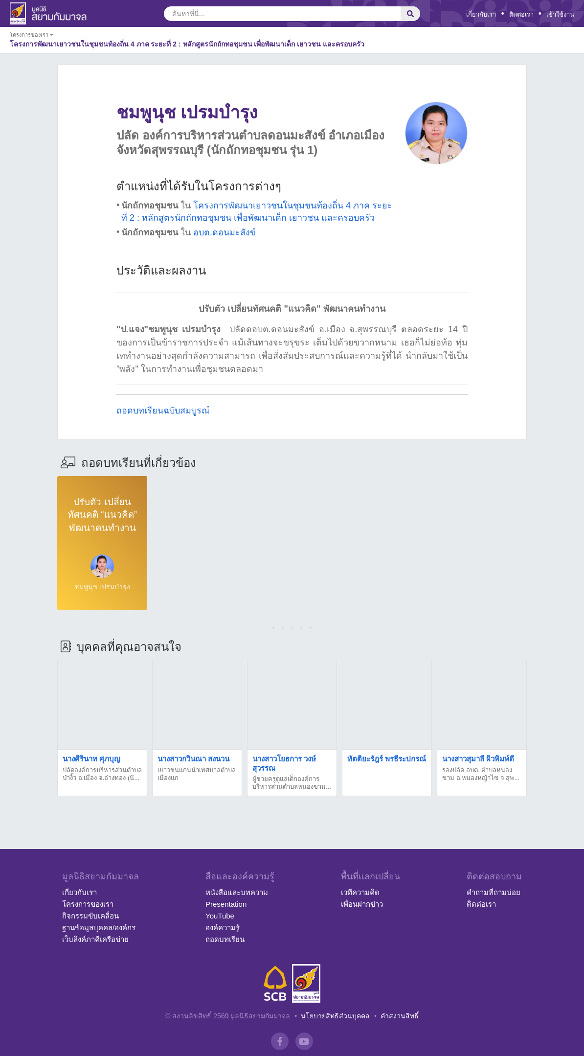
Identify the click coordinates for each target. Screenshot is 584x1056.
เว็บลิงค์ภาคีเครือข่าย (95, 939)
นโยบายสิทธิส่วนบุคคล (335, 1016)
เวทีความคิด (360, 892)
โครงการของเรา (87, 904)
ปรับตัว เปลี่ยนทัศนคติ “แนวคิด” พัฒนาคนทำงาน (102, 515)
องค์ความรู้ (222, 927)
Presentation (226, 904)
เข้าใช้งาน (560, 14)
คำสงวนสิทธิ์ (400, 1016)
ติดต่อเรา (521, 14)
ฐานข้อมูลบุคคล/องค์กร (98, 927)
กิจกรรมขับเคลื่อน (90, 916)
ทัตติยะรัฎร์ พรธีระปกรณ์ (386, 759)
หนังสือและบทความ (236, 892)
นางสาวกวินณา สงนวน (193, 759)
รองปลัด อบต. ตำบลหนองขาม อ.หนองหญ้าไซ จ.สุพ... (480, 773)
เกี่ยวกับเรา (481, 14)
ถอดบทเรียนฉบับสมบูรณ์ (163, 410)
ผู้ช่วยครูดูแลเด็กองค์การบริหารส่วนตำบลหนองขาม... (291, 782)
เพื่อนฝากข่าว (362, 904)
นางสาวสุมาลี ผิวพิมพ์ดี (478, 759)
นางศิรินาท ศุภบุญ (91, 759)
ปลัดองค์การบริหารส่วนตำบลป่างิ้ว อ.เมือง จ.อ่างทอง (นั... (102, 773)
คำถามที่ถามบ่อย (493, 892)
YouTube (219, 916)
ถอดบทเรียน (225, 939)
